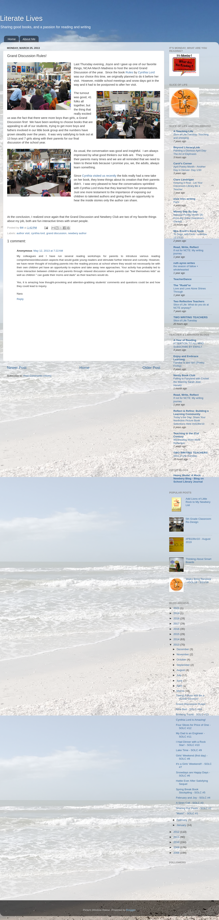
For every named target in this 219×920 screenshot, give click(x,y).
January (182, 825)
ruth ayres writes (184, 263)
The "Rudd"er (182, 285)
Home (12, 39)
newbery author (77, 233)
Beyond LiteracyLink (186, 147)
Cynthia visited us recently (99, 175)
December (183, 649)
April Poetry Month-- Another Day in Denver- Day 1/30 (189, 168)
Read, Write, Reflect (186, 247)
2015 (176, 634)
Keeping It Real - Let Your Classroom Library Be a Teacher (187, 186)
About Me (29, 39)
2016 (176, 628)
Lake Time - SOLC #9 (189, 750)
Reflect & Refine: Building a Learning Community (191, 412)
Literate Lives (21, 18)
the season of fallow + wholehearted (185, 268)
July (179, 675)
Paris (176, 202)
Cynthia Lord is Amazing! (191, 719)
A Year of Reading (184, 340)
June (180, 680)
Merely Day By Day (185, 211)
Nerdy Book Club (184, 375)
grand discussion (56, 233)
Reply (20, 299)
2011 (176, 837)
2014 (176, 639)
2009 (176, 847)
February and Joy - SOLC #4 (193, 797)
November (183, 654)
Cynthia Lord (146, 72)
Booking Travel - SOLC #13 (192, 714)
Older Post (151, 367)
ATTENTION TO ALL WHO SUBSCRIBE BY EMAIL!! (188, 345)
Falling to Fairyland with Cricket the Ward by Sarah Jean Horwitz (191, 382)
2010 (176, 842)
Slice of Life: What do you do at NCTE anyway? (191, 306)
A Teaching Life (183, 131)
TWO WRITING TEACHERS (190, 317)
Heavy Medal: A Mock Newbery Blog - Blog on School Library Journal (188, 478)
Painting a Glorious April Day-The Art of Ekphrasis (190, 152)
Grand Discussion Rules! (191, 704)
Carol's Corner (182, 163)
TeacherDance (182, 279)
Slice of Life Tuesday (185, 320)
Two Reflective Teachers (188, 301)
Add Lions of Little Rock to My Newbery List (198, 502)
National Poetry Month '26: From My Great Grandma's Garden (188, 218)
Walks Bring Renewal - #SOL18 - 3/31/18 (198, 581)
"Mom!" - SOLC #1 (187, 813)
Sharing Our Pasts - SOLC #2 (193, 808)
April (180, 685)
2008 (176, 852)
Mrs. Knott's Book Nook (188, 231)
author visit (23, 233)
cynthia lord (38, 233)
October (182, 659)
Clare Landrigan (183, 179)
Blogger (130, 909)
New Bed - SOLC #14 (189, 709)
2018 (176, 618)
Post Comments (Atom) (37, 375)
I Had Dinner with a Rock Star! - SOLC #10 (191, 743)
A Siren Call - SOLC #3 (189, 802)
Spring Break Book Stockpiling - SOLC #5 (190, 791)
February (182, 819)
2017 (176, 623)
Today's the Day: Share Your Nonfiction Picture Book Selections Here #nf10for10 (189, 420)
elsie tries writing (184, 198)
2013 (176, 644)
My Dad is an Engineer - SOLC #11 (190, 735)
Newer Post (16, 367)
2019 (176, 613)
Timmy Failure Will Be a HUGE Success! (190, 697)
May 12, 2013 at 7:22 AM (48, 250)
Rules (129, 72)
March (181, 690)
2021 (176, 608)
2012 (176, 831)
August (181, 670)
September (184, 664)
